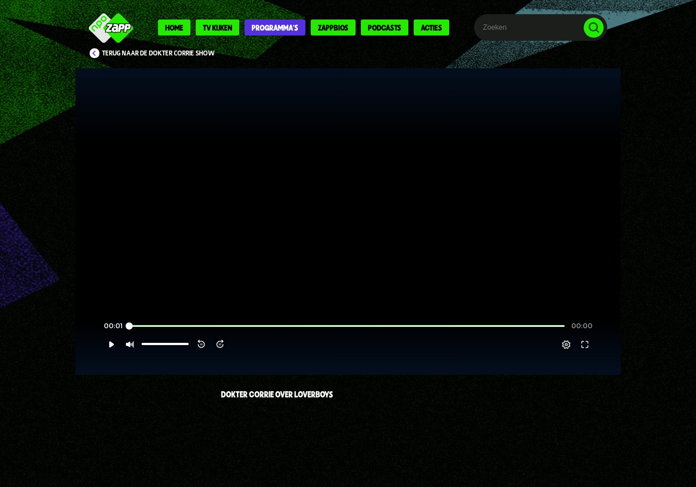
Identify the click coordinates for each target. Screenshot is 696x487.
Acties (431, 27)
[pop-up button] (584, 355)
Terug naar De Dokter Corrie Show (158, 53)
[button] (93, 355)
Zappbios (333, 27)
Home (174, 27)
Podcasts (384, 27)
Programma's (275, 27)
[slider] (346, 337)
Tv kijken (217, 27)
